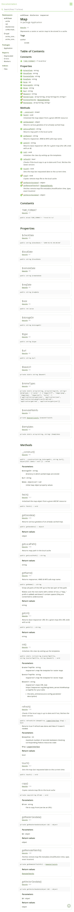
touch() (26, 169)
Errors (6, 59)
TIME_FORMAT (29, 61)
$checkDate (28, 70)
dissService (9, 27)
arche (7, 21)
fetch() (26, 115)
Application (8, 48)
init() (25, 152)
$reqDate (27, 79)
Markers (7, 61)
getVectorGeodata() (31, 195)
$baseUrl (27, 94)
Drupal (6, 34)
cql (6, 24)
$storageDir (28, 85)
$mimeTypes (28, 97)
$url (25, 91)
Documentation (9, 4)
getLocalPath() (29, 129)
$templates (27, 103)
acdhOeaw (8, 18)
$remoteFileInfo (29, 100)
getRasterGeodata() (31, 183)
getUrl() (26, 143)
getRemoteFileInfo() (31, 185)
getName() (27, 136)
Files (6, 69)
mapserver (44, 15)
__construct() (28, 112)
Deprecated (8, 56)
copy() (25, 176)
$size (25, 82)
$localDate (27, 73)
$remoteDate (28, 76)
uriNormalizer (11, 30)
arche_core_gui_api (13, 39)
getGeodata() (28, 122)
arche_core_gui (11, 36)
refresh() (26, 159)
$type (25, 88)
